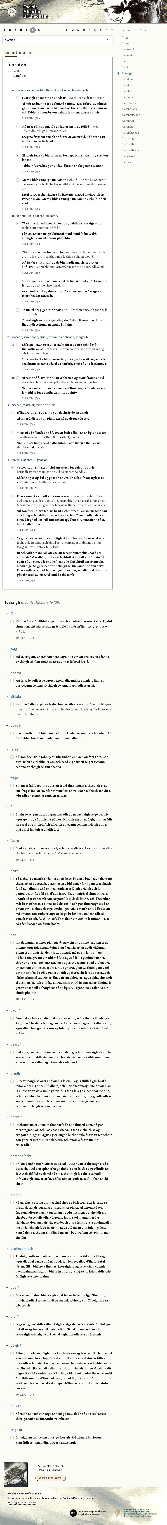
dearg (16, 1044)
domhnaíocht (21, 1156)
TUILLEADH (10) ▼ (27, 488)
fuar (122, 67)
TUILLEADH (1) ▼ (31, 272)
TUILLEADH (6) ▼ (31, 398)
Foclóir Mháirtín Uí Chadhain (24, 1494)
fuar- (123, 60)
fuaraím (18, 75)
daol (13, 935)
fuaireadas (125, 54)
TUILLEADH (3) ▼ (31, 330)
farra (14, 749)
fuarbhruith (126, 102)
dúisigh (15, 1406)
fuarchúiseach (128, 132)
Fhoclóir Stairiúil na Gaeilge (46, 1498)
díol (14, 1316)
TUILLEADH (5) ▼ (26, 424)
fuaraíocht (125, 85)
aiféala (15, 696)
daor (15, 1010)
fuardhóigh (126, 138)
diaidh (15, 1073)
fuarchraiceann (128, 114)
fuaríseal (124, 161)
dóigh (15, 1345)
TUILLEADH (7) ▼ (31, 171)
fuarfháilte (125, 144)
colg (13, 649)
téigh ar (16, 1429)
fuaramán (125, 96)
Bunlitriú (25, 53)
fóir (13, 613)
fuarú (14, 840)
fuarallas (124, 91)
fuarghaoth (126, 155)
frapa (14, 778)
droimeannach (21, 1248)
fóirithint (63, 437)
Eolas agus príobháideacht (22, 1502)
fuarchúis (125, 126)
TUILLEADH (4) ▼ (31, 147)
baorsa (15, 673)
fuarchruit (125, 120)
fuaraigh (124, 73)
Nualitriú (11, 53)
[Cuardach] (57, 39)
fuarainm (125, 79)
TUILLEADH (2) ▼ (31, 209)
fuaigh (123, 37)
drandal (16, 1194)
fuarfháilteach (128, 150)
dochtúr (16, 1117)
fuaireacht (125, 48)
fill (12, 806)
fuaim (123, 43)
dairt (14, 871)
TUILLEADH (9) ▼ (31, 118)
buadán (16, 725)
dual (15, 1287)
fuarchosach (127, 108)
